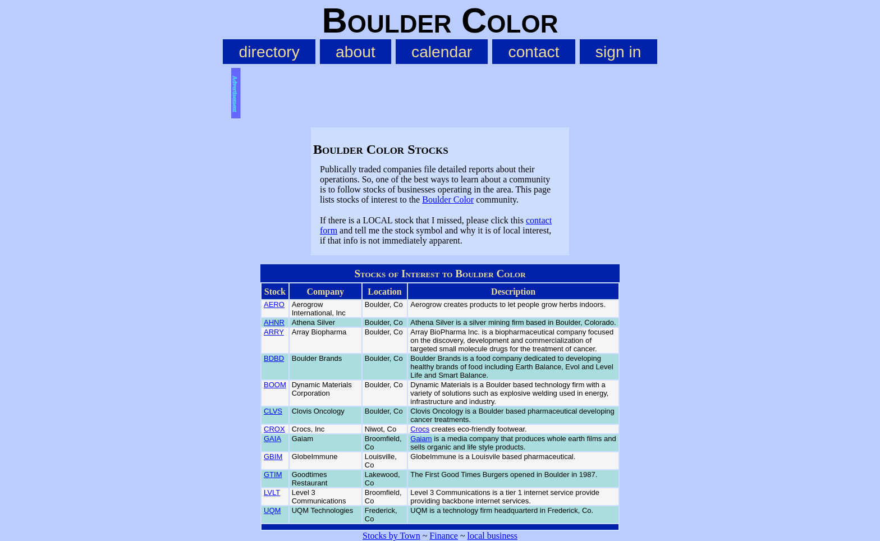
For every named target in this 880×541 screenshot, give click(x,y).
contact (534, 52)
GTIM (273, 474)
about (355, 52)
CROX (274, 429)
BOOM (275, 384)
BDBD (274, 358)
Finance (443, 535)
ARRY (274, 332)
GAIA (272, 438)
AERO (274, 304)
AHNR (274, 322)
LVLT (272, 492)
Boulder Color (448, 199)
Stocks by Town (391, 535)
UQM (272, 510)
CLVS (273, 411)
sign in (618, 52)
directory (269, 52)
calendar (441, 52)
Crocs (419, 429)
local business (492, 535)
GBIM (273, 456)
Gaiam (421, 438)
